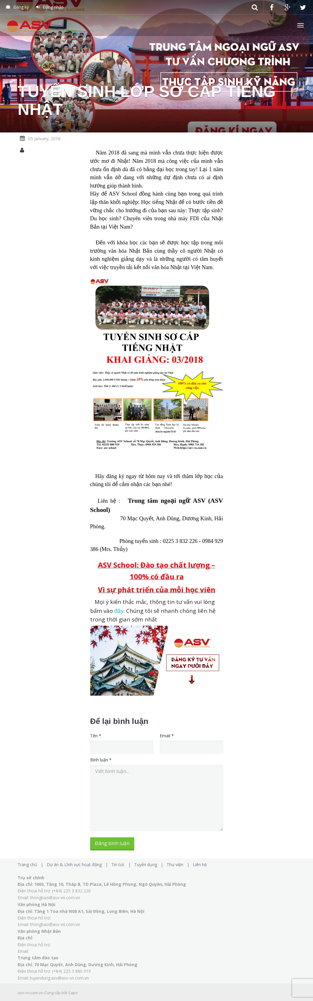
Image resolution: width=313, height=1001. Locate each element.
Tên (95, 735)
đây (118, 610)
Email (167, 735)
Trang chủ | (32, 864)
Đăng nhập (50, 7)
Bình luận (101, 760)
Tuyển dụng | (149, 864)
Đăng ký (17, 7)
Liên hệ (200, 864)
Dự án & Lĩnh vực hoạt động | (78, 864)
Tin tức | (122, 864)
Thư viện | (179, 864)
